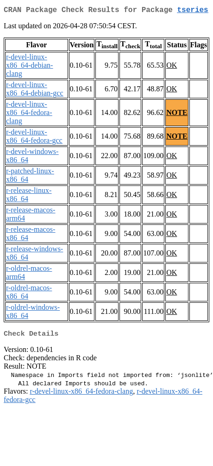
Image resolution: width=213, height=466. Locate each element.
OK (171, 67)
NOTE (176, 114)
